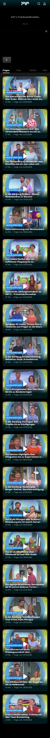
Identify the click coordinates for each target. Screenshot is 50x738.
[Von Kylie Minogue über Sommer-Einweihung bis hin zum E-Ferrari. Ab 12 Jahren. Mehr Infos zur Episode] (25, 514)
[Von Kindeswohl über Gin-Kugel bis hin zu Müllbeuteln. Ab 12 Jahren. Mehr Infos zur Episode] (25, 676)
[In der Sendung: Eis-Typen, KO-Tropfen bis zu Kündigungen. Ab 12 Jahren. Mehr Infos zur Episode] (25, 416)
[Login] (44, 3)
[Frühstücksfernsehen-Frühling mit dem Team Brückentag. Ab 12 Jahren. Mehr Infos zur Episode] (25, 709)
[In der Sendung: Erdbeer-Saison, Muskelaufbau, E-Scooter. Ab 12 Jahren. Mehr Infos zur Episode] (25, 188)
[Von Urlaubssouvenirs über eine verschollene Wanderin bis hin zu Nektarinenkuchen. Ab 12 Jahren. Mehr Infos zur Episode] (25, 123)
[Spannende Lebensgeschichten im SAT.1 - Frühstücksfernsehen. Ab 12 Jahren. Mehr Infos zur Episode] (25, 286)
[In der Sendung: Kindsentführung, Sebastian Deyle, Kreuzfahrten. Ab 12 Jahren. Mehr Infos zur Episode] (25, 351)
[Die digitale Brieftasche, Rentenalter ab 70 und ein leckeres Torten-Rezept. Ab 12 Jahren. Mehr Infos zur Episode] (25, 579)
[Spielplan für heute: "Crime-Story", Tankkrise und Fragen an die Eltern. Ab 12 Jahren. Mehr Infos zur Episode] (25, 318)
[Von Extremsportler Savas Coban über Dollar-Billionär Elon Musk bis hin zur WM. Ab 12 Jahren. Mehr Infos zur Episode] (25, 91)
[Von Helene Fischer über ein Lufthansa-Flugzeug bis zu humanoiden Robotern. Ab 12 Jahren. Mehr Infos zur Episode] (25, 253)
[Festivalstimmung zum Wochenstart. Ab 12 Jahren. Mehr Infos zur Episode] (25, 221)
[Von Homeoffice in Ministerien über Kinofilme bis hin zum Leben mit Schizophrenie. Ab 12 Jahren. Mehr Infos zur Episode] (25, 156)
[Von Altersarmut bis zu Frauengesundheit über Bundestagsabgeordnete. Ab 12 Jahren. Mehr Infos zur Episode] (25, 644)
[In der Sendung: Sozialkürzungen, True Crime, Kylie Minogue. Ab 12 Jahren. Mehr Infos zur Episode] (25, 611)
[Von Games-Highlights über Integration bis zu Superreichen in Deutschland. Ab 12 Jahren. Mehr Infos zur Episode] (25, 449)
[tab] (6, 70)
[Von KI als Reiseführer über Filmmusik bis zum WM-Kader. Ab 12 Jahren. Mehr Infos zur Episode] (25, 546)
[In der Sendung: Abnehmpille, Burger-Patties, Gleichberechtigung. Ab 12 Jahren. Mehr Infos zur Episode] (25, 481)
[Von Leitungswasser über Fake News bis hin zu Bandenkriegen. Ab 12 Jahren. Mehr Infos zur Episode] (25, 384)
